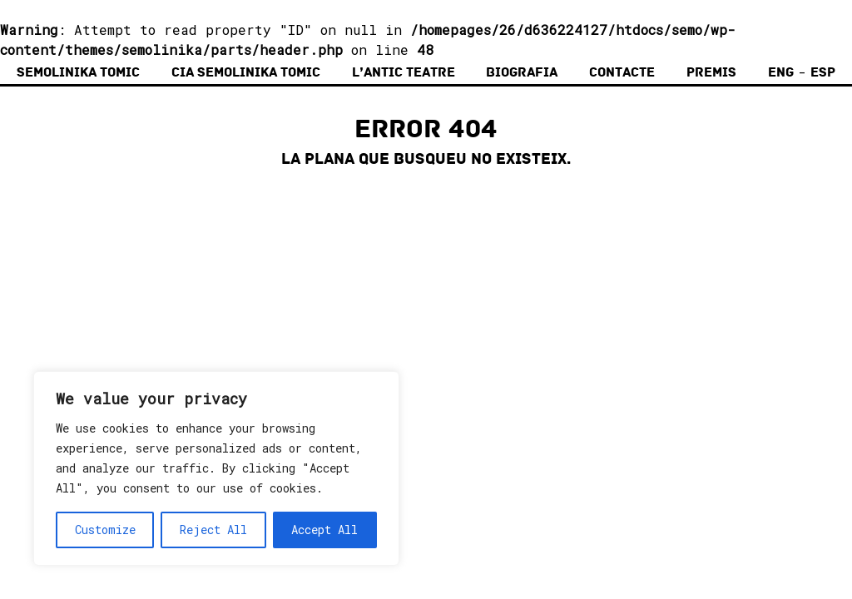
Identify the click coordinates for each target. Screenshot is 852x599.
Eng (781, 72)
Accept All (324, 529)
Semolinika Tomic (78, 72)
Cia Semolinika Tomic (245, 72)
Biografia (521, 72)
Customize (105, 529)
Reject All (213, 529)
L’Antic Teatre (403, 72)
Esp (822, 72)
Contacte (622, 72)
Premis (711, 72)
